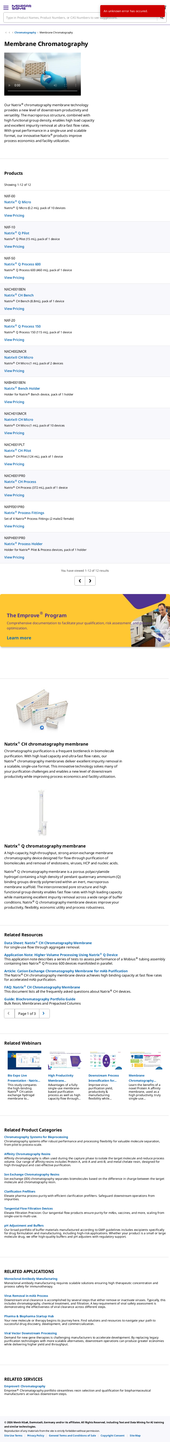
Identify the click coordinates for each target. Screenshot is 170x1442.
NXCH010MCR (15, 413)
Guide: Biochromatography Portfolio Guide (40, 999)
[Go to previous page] (44, 1013)
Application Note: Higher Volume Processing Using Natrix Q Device (61, 955)
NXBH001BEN (14, 382)
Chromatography (25, 32)
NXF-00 (9, 196)
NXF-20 (9, 320)
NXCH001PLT (14, 444)
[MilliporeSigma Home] (21, 7)
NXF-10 (9, 227)
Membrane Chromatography (56, 32)
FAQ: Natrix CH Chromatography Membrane (42, 987)
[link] (13, 1435)
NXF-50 (9, 258)
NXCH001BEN (14, 289)
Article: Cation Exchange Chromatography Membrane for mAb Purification (66, 971)
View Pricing (14, 215)
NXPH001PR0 (14, 538)
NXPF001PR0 (14, 506)
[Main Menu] (6, 7)
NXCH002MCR (15, 351)
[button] (24, 1078)
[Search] (161, 17)
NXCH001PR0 (14, 475)
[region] (85, 1073)
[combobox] (85, 17)
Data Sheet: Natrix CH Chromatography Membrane (48, 943)
